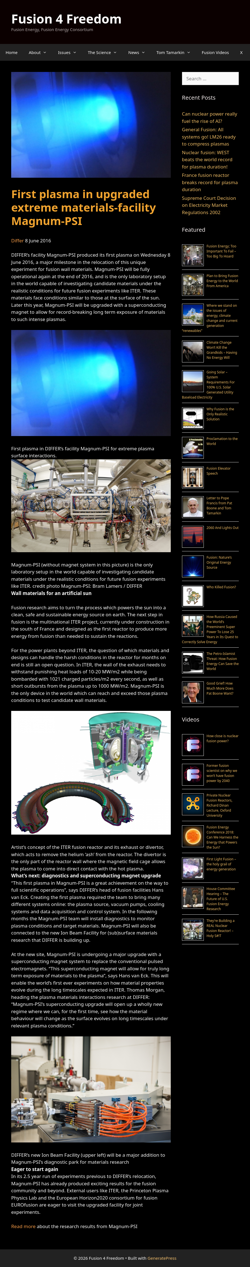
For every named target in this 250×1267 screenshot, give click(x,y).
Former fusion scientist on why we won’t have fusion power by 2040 (222, 773)
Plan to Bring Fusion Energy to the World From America (222, 280)
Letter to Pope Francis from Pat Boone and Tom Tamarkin (219, 506)
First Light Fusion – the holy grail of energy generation (221, 864)
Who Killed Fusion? (221, 587)
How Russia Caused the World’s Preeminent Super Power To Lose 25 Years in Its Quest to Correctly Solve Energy (210, 629)
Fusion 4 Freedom (66, 18)
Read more (23, 1226)
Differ (17, 240)
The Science (105, 52)
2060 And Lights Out (223, 527)
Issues (70, 52)
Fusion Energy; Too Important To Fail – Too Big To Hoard (221, 251)
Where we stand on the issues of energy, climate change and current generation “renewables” (210, 318)
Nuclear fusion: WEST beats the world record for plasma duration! (207, 159)
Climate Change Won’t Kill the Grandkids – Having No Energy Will (222, 350)
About (41, 52)
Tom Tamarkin (176, 52)
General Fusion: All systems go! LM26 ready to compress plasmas (209, 136)
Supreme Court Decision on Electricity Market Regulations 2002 (209, 205)
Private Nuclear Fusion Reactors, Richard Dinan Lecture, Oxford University (220, 805)
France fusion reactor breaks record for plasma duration (210, 182)
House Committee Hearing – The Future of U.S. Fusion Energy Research (221, 898)
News (139, 52)
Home (12, 52)
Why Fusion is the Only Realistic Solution (220, 414)
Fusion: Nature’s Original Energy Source (219, 562)
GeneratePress (162, 1258)
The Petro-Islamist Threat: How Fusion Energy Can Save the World (223, 661)
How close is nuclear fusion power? (223, 738)
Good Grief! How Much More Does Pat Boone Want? (220, 688)
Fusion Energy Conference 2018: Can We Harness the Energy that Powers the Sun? (223, 837)
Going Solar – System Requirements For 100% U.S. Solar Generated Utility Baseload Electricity (208, 385)
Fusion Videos (215, 52)
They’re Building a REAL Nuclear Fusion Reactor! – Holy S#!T (221, 928)
